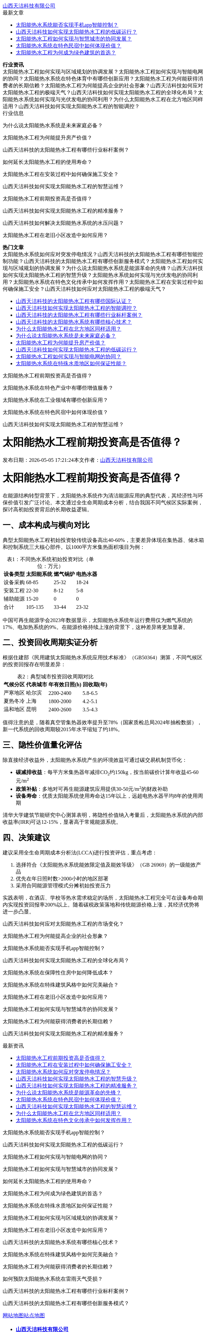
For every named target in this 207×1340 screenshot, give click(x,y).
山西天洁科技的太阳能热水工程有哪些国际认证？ (74, 301)
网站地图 (13, 1315)
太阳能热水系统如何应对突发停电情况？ (63, 1072)
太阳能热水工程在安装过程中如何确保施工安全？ (74, 1065)
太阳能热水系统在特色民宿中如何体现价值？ (68, 45)
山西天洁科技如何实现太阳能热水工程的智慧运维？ (76, 1106)
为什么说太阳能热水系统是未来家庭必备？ (66, 336)
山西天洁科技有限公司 (29, 6)
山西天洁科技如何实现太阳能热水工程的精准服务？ (76, 1085)
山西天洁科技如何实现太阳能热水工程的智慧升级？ (76, 1079)
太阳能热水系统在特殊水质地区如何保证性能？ (71, 363)
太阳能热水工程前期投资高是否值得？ (60, 1058)
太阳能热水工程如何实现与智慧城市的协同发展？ (74, 39)
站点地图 (34, 1315)
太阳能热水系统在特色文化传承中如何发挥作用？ (74, 1120)
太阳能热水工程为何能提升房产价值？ (60, 342)
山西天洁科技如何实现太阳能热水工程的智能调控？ (76, 308)
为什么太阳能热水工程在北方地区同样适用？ (68, 329)
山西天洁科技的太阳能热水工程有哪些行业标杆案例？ (79, 315)
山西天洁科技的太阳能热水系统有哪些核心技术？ (74, 322)
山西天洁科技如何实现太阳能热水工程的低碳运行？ (76, 32)
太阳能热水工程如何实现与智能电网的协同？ (68, 356)
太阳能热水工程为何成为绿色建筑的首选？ (66, 52)
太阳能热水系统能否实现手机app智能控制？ (67, 25)
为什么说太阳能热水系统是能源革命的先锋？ (68, 1092)
